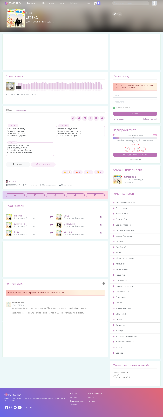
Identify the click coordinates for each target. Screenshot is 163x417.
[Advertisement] (55, 52)
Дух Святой (119, 247)
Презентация (20, 110)
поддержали (135, 159)
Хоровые (118, 347)
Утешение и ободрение (125, 336)
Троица (118, 331)
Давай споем (20, 224)
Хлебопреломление (123, 342)
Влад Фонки (11, 181)
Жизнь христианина (123, 258)
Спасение (119, 325)
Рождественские (122, 308)
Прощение (119, 297)
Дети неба (130, 177)
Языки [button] (61, 3)
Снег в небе (69, 232)
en (35, 407)
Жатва (117, 253)
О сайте (73, 397)
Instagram (92, 397)
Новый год (119, 275)
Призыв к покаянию (123, 286)
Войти (135, 114)
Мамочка (18, 216)
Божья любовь (120, 214)
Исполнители (48, 3)
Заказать (86, 3)
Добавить (74, 3)
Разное (117, 303)
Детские (118, 242)
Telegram (92, 401)
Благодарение (121, 208)
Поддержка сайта (77, 401)
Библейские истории (124, 203)
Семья (117, 320)
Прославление (121, 292)
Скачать (18, 164)
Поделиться (43, 164)
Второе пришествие (123, 230)
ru (26, 407)
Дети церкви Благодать (40, 21)
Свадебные (119, 314)
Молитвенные (120, 269)
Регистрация (118, 119)
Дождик (67, 216)
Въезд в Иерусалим (123, 236)
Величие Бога (120, 219)
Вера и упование (122, 225)
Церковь (118, 353)
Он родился (69, 224)
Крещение (119, 264)
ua (30, 407)
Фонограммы (32, 3)
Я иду (16, 232)
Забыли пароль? (150, 119)
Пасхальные (120, 281)
